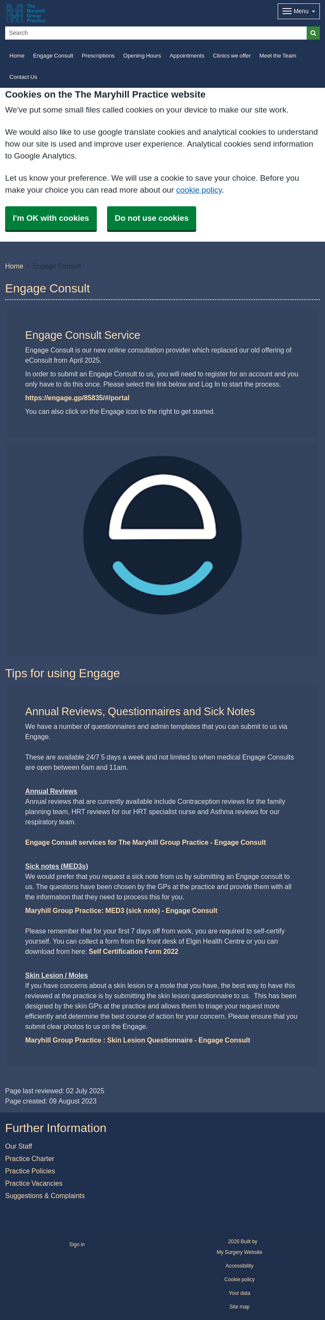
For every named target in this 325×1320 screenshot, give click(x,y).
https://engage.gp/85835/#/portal (77, 397)
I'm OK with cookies (51, 218)
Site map (239, 1306)
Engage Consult (53, 55)
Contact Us (23, 77)
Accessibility (239, 1265)
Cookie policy (239, 1279)
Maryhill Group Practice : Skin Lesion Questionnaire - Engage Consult (137, 1040)
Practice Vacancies (33, 1183)
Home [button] (17, 55)
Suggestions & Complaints (45, 1195)
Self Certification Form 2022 (133, 951)
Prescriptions (98, 55)
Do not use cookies (152, 218)
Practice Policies (30, 1170)
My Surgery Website (239, 1252)
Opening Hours (142, 55)
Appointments (187, 55)
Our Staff (18, 1146)
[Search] (156, 33)
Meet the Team (277, 55)
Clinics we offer (232, 55)
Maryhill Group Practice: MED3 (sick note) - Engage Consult (121, 910)
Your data (239, 1293)
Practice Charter (29, 1158)
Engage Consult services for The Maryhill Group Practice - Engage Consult (145, 842)
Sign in (76, 1244)
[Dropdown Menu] (299, 11)
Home (14, 266)
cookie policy (199, 190)
